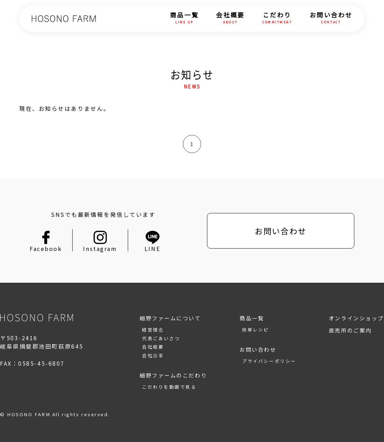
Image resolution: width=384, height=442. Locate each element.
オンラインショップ (356, 318)
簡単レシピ (255, 329)
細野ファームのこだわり (173, 375)
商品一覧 (184, 18)
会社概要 (230, 18)
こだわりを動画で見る (169, 386)
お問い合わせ (331, 18)
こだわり (277, 18)
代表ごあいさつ (161, 338)
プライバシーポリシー (269, 361)
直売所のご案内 (350, 330)
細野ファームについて (170, 318)
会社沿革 (153, 355)
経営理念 (153, 329)
